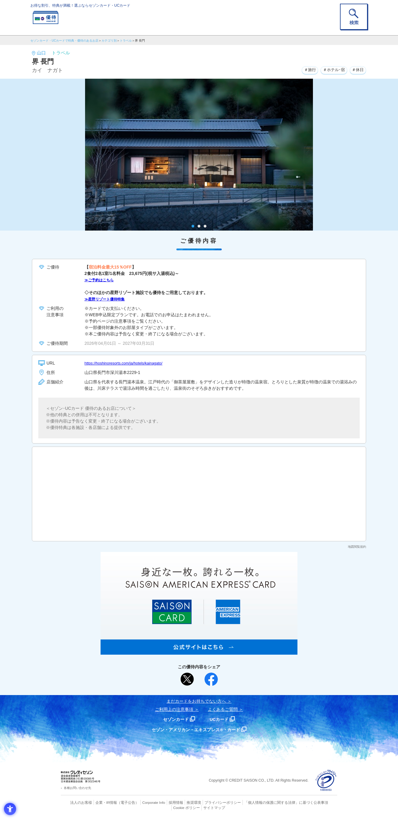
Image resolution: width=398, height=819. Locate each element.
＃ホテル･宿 (331, 69)
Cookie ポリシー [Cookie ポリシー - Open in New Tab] (320, 802)
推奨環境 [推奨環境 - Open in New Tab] (180, 802)
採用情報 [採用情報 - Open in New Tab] (164, 802)
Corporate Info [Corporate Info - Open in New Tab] (143, 802)
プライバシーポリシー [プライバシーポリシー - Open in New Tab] (207, 802)
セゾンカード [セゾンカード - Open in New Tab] (174, 719)
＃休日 (357, 69)
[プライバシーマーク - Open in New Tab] (325, 780)
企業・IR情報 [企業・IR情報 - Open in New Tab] (99, 802)
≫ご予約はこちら (101, 279)
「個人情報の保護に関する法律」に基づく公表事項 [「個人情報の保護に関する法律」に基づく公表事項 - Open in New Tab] (266, 802)
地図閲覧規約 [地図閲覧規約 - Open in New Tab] (357, 546)
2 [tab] (199, 226)
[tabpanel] (199, 155)
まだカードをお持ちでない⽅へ (196, 701)
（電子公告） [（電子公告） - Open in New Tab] (119, 802)
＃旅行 (305, 69)
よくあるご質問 (223, 709)
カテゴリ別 (109, 40)
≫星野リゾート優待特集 (107, 298)
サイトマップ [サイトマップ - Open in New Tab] (199, 807)
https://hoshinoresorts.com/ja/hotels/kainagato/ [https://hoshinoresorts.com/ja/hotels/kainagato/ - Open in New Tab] (128, 363)
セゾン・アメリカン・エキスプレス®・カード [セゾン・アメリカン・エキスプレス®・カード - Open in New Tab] (196, 729)
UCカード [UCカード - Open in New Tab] (221, 719)
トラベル (126, 40)
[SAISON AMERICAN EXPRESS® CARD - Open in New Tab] (199, 651)
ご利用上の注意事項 (174, 709)
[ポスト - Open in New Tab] (187, 679)
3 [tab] (205, 226)
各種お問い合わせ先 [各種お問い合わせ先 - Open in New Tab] (77, 788)
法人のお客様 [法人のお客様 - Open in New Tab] (76, 802)
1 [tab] (193, 226)
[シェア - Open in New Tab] (211, 679)
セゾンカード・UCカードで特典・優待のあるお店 (64, 40)
